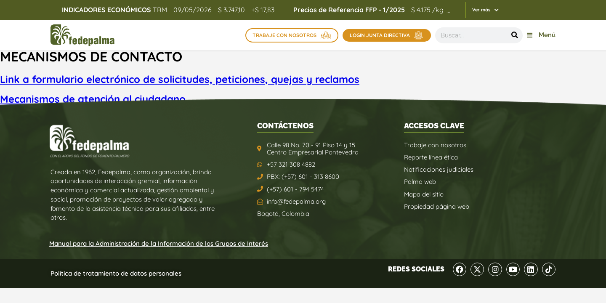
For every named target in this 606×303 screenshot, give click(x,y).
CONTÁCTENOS (285, 125)
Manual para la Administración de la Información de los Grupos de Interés (158, 243)
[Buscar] (515, 35)
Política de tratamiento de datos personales (115, 273)
